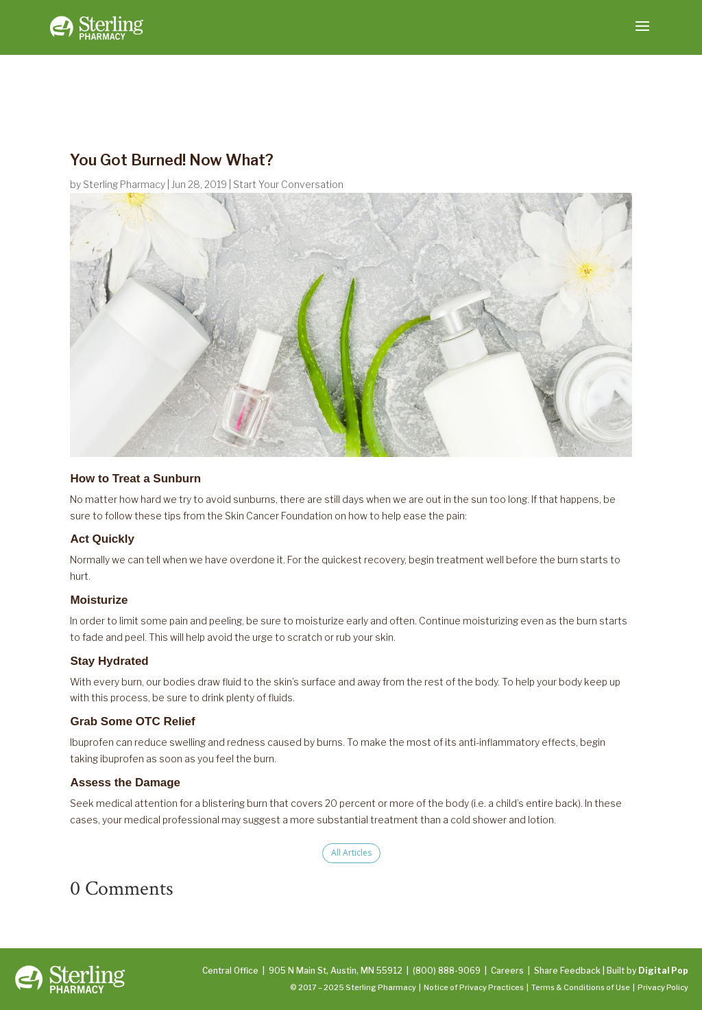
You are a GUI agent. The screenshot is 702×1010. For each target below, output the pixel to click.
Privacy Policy (663, 987)
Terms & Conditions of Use (580, 987)
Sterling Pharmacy (124, 184)
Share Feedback (567, 970)
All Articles (351, 852)
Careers (507, 970)
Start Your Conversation (288, 184)
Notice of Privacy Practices (474, 987)
